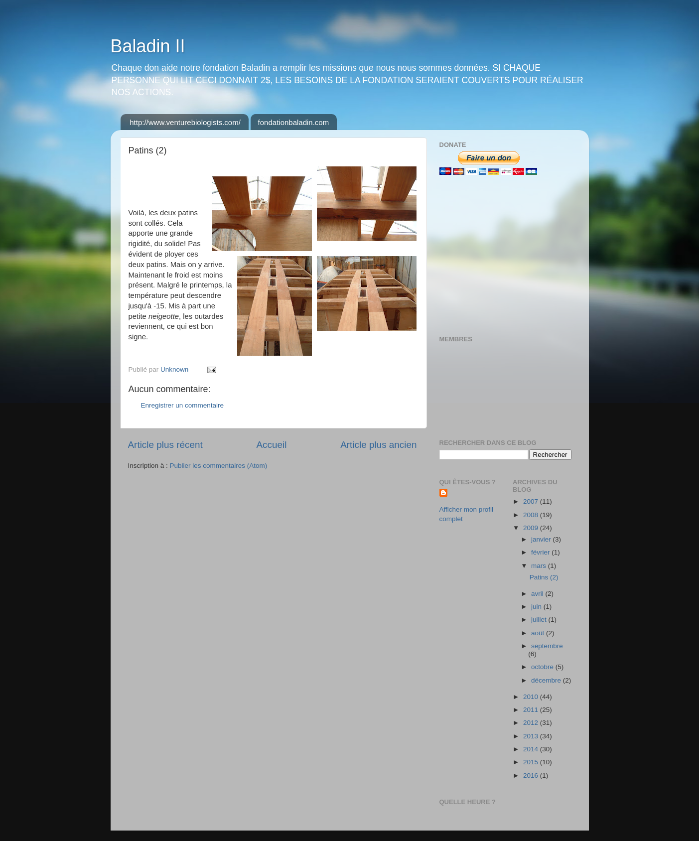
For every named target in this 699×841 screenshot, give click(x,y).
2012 (531, 722)
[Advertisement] (501, 255)
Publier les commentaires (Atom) (219, 465)
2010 (531, 697)
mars (539, 565)
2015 (531, 762)
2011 (531, 709)
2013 (531, 736)
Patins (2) (544, 577)
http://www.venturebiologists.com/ (185, 122)
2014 (531, 749)
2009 (531, 528)
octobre (543, 667)
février (541, 552)
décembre (547, 680)
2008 (531, 515)
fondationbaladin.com (293, 122)
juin (537, 606)
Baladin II (148, 46)
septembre (547, 646)
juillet (540, 619)
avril (538, 593)
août (538, 633)
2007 (531, 501)
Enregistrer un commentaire (182, 405)
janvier (542, 539)
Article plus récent (165, 444)
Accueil (271, 444)
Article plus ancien (378, 444)
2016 (531, 775)
